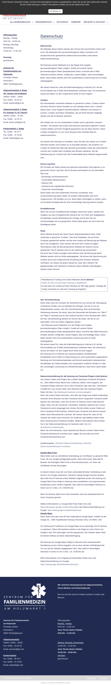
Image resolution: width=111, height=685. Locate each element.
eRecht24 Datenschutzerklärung (68, 443)
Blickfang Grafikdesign (56, 683)
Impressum (103, 678)
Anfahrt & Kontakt (94, 22)
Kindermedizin (43, 22)
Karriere (76, 22)
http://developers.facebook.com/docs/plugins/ (72, 392)
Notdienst (62, 22)
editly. (68, 683)
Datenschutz (91, 678)
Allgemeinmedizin (20, 22)
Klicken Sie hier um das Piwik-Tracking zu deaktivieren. (64, 283)
